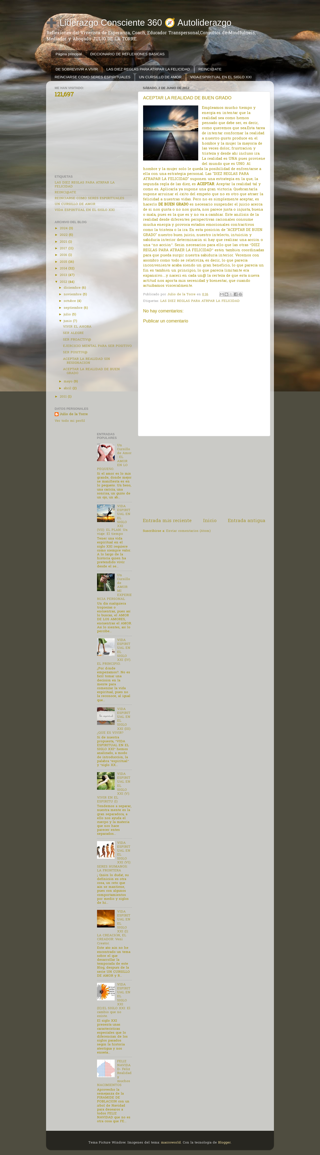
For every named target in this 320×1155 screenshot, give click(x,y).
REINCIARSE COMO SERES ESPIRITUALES (92, 77)
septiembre (74, 308)
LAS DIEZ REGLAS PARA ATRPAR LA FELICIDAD (148, 69)
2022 (64, 235)
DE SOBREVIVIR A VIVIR (77, 69)
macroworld (171, 1142)
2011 (64, 396)
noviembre (73, 294)
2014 (64, 268)
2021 (64, 242)
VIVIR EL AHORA (77, 326)
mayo (69, 381)
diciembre (73, 288)
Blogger (224, 1142)
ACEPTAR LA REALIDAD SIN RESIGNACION (86, 361)
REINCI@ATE (210, 69)
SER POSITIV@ (75, 352)
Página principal (69, 54)
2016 (64, 255)
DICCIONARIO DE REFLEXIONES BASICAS (127, 54)
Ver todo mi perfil (70, 421)
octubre (70, 301)
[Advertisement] (204, 477)
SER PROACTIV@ (77, 339)
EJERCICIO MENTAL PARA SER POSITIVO (97, 346)
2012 (64, 282)
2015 (64, 262)
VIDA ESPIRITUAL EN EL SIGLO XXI (221, 77)
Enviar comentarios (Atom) (188, 531)
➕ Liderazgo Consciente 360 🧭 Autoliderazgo (138, 23)
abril (68, 388)
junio (68, 321)
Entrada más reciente (167, 521)
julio (68, 314)
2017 (64, 248)
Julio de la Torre (74, 414)
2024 (64, 228)
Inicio (210, 521)
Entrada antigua (246, 521)
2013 (64, 275)
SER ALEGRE (73, 333)
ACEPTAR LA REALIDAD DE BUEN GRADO (91, 371)
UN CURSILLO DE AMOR (160, 77)
